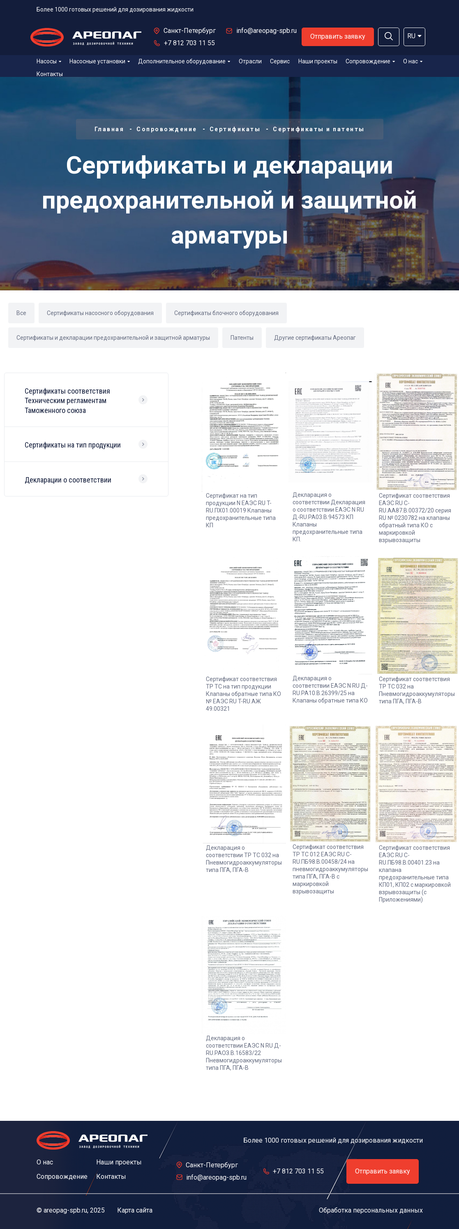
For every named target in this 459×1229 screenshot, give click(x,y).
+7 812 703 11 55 (189, 43)
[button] (388, 37)
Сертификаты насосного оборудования (100, 313)
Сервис (280, 61)
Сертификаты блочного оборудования (226, 313)
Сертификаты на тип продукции (73, 445)
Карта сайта (134, 1210)
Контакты (50, 74)
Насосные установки (99, 61)
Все (21, 313)
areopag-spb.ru (65, 1210)
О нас (412, 61)
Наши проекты (317, 61)
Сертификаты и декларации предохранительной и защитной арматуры (113, 337)
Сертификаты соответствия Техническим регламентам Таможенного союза (67, 401)
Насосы (49, 61)
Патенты (242, 337)
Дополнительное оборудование (184, 61)
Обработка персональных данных (371, 1210)
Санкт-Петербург (190, 31)
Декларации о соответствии (68, 479)
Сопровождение (370, 61)
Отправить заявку (337, 36)
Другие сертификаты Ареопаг (315, 337)
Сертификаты (235, 129)
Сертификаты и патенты (319, 129)
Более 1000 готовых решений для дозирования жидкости (115, 9)
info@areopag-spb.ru (266, 31)
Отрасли (250, 61)
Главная (110, 129)
